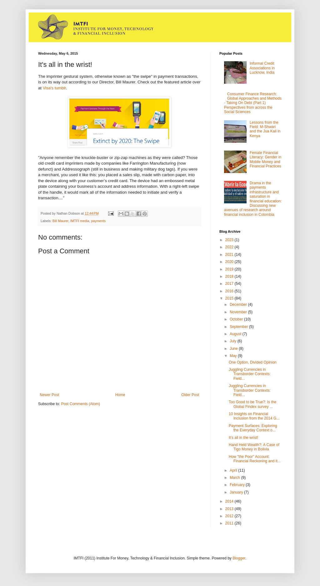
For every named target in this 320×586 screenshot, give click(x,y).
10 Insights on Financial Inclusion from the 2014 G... (254, 416)
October (237, 319)
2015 (230, 298)
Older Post (190, 395)
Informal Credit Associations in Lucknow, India (262, 68)
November (239, 312)
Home (120, 395)
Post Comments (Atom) (80, 404)
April (234, 470)
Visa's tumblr (54, 88)
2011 (230, 523)
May (234, 356)
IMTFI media (79, 221)
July (234, 341)
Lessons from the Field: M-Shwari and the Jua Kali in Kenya (265, 129)
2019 (230, 269)
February (238, 485)
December (239, 304)
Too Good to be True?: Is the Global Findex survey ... (252, 404)
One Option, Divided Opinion (253, 362)
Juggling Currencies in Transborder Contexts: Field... (250, 374)
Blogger (238, 558)
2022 (230, 247)
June (234, 348)
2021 (230, 254)
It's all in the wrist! (243, 437)
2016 (230, 291)
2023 (230, 240)
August (236, 334)
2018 (230, 276)
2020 (230, 262)
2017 (230, 283)
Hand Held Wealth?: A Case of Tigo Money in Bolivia (254, 447)
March (235, 477)
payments (98, 221)
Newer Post (49, 395)
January (237, 492)
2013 (230, 509)
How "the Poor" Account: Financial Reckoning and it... (255, 458)
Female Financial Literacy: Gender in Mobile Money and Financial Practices (265, 159)
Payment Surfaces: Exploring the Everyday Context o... (253, 428)
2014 (230, 501)
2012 (230, 516)
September (239, 327)
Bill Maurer (60, 221)
